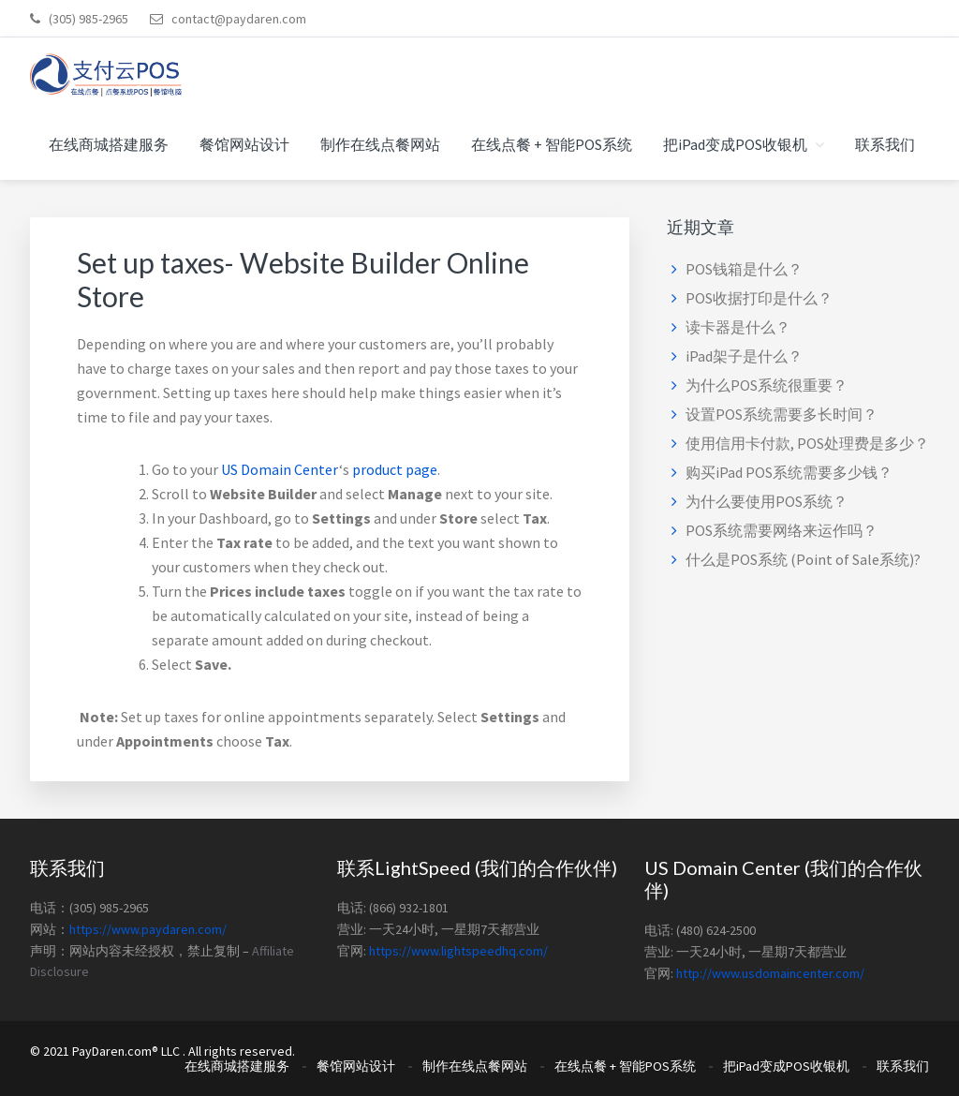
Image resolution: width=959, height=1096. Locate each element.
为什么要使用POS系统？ (767, 501)
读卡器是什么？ (738, 327)
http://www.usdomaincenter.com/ (770, 973)
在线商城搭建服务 (236, 1066)
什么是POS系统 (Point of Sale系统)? (803, 559)
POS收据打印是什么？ (759, 298)
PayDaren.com (112, 1051)
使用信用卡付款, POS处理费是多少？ (807, 443)
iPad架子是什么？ (744, 356)
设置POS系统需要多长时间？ (782, 414)
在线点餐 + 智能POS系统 (625, 1066)
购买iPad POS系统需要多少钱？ (789, 472)
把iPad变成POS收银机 (786, 1066)
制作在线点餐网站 (474, 1066)
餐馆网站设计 (356, 1066)
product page (394, 469)
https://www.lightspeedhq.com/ (458, 950)
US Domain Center (280, 469)
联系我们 (903, 1066)
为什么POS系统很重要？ (767, 385)
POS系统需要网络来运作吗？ (782, 530)
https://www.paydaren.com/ (148, 929)
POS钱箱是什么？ (744, 268)
